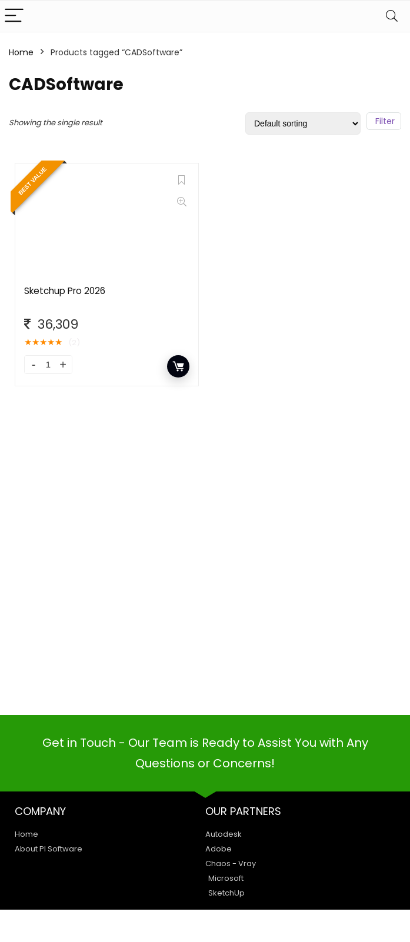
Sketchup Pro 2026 (64, 291)
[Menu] (14, 16)
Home (21, 52)
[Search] (392, 16)
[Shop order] (303, 123)
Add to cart (178, 366)
